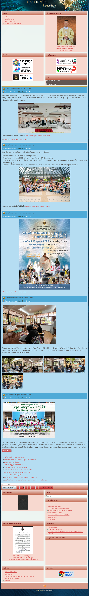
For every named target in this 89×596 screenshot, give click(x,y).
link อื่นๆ (7, 580)
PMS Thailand (52, 527)
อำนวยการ (51, 504)
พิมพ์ (20, 92)
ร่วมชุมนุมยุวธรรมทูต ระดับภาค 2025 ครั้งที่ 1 (19, 394)
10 (40, 487)
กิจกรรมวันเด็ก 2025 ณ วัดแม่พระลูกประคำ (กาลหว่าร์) (20, 460)
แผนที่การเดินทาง (10, 21)
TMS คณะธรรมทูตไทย (55, 529)
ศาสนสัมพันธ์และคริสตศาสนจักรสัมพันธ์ (60, 510)
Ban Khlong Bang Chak (53, 80)
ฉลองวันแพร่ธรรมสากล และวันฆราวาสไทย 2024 (18, 470)
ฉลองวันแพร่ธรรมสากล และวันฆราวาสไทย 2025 (20, 145)
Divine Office (9, 574)
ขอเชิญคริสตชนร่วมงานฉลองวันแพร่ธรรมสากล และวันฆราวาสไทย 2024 (26, 480)
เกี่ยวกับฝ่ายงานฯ (10, 19)
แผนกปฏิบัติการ (52, 517)
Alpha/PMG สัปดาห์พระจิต (12, 462)
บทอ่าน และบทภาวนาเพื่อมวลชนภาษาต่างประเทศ (19, 576)
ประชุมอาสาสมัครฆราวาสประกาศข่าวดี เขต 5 (19, 298)
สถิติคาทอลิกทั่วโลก (11, 572)
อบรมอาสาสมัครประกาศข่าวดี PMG (58, 515)
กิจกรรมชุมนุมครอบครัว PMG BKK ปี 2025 (18, 88)
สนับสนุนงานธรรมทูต (54, 506)
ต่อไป (44, 487)
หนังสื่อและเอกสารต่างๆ (12, 578)
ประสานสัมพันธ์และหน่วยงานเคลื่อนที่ (59, 508)
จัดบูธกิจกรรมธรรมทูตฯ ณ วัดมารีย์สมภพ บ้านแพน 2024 (20, 477)
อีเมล (24, 92)
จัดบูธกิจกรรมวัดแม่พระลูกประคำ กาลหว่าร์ (17, 472)
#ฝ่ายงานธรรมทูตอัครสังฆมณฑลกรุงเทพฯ (37, 135)
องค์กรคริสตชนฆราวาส (55, 513)
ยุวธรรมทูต (51, 519)
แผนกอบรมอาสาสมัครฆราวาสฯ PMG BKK (15, 139)
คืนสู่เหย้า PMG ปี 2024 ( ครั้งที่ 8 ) (14, 475)
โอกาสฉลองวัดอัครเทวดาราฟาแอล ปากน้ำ (16, 467)
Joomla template (39, 590)
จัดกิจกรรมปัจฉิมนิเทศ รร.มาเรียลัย (14, 457)
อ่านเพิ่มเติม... (6, 450)
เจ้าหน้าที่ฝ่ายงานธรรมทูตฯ (13, 23)
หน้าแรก (7, 17)
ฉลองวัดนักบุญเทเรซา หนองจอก (13, 465)
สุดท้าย (50, 487)
